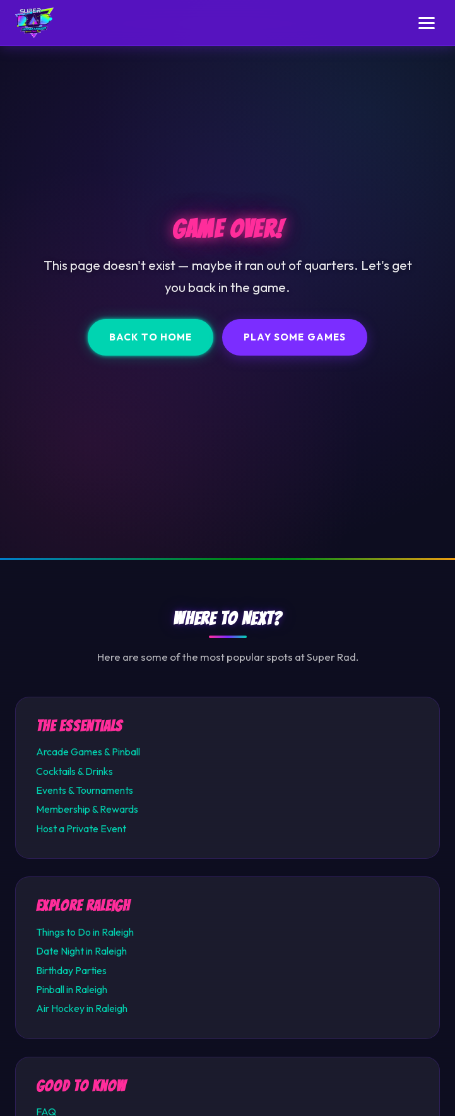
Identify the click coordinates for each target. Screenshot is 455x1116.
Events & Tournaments (84, 790)
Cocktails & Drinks (74, 771)
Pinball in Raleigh (71, 989)
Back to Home (150, 337)
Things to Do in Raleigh (85, 932)
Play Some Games (295, 337)
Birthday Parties (71, 970)
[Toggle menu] (426, 23)
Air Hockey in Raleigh (81, 1008)
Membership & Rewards (87, 809)
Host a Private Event (81, 828)
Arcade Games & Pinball (88, 751)
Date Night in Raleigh (81, 951)
